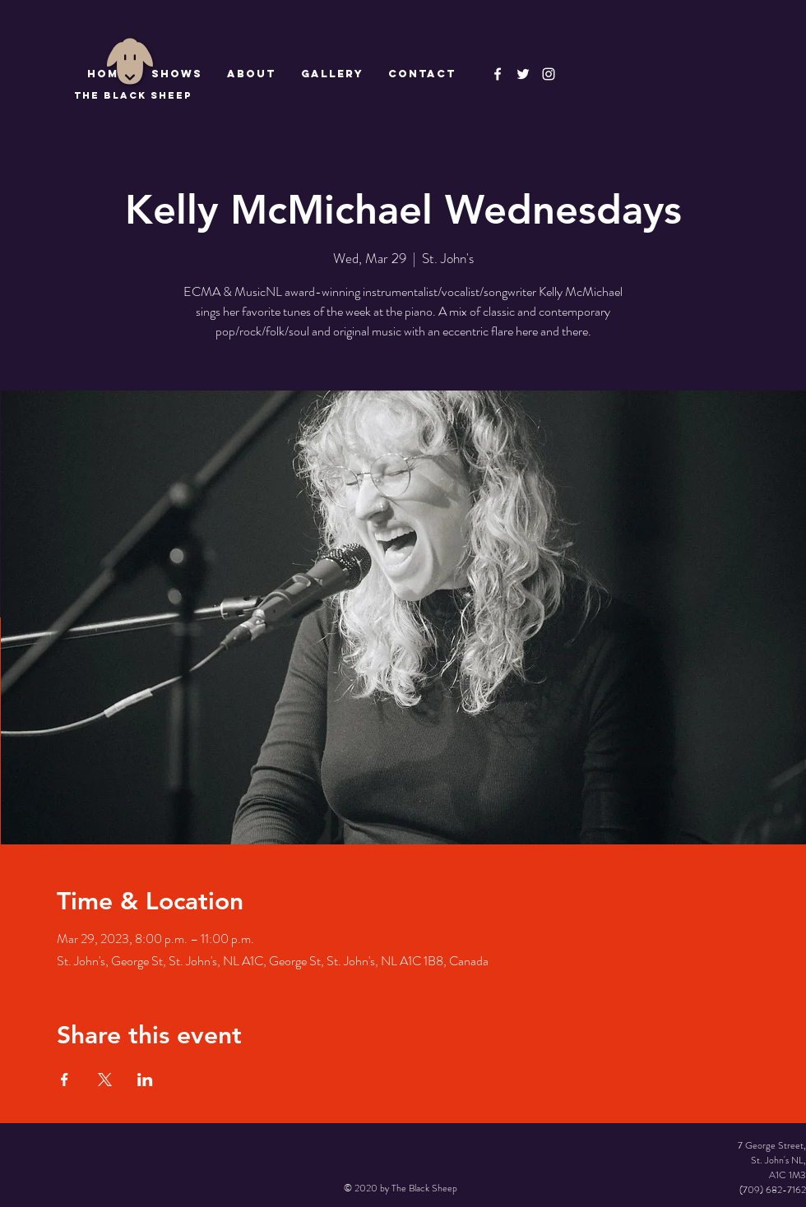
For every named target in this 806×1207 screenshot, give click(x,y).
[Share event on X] (105, 1079)
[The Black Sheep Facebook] (497, 74)
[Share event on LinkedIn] (145, 1079)
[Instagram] (548, 74)
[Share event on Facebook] (64, 1079)
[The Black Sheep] (523, 74)
